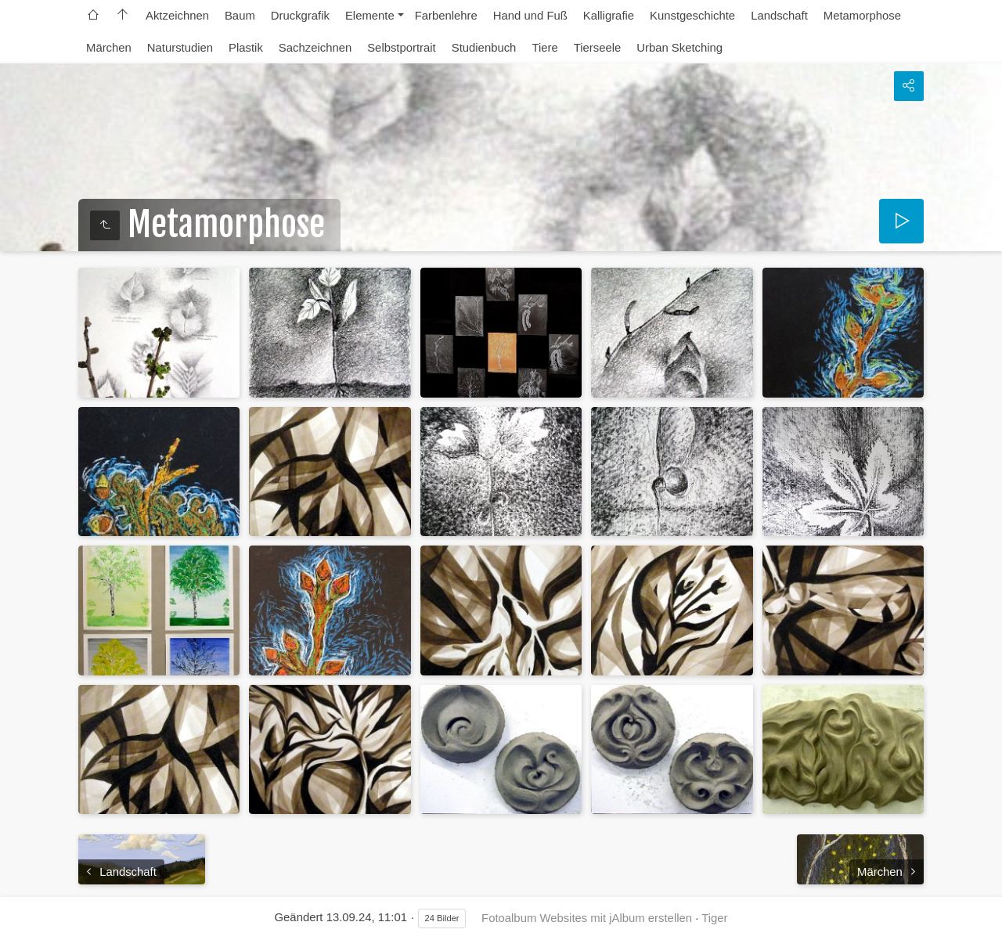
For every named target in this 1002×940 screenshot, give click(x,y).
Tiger (714, 918)
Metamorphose (862, 15)
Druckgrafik (300, 15)
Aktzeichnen (177, 15)
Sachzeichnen (315, 47)
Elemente (370, 15)
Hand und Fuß (530, 15)
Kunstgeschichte (692, 15)
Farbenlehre (446, 15)
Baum (240, 15)
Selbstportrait (401, 47)
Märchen (109, 47)
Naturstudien (180, 47)
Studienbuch (484, 47)
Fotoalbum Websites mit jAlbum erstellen (586, 918)
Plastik (246, 47)
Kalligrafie (608, 15)
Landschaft (779, 15)
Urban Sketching (679, 47)
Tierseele (598, 47)
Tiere (544, 47)
